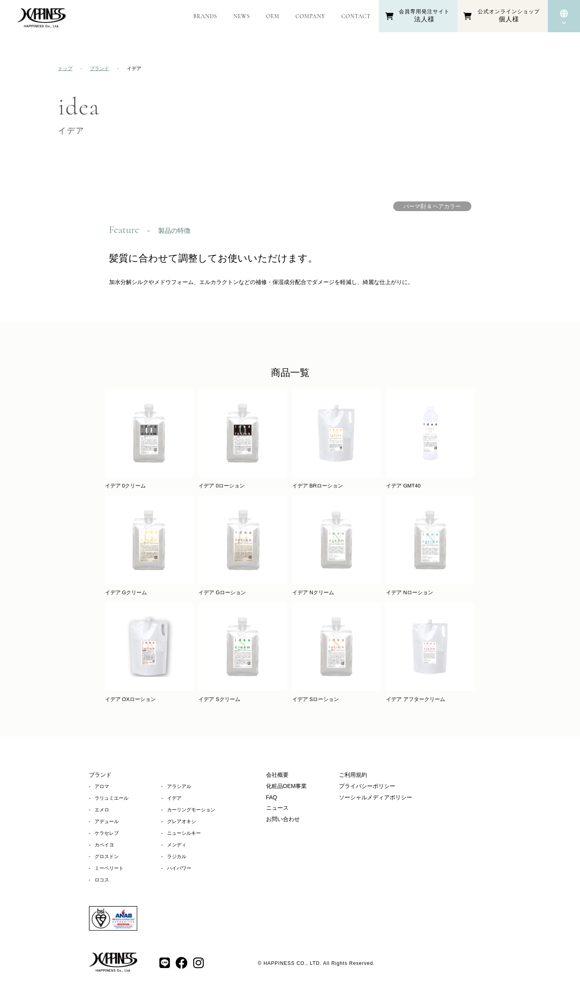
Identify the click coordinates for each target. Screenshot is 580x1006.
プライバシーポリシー (367, 786)
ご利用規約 (353, 775)
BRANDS (205, 16)
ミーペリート (109, 868)
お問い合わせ (283, 819)
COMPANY (310, 16)
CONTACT (356, 16)
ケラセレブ (107, 833)
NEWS (241, 16)
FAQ (271, 797)
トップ (65, 68)
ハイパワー (179, 868)
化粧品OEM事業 (286, 786)
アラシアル (179, 786)
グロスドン (107, 856)
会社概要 (277, 775)
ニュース (277, 808)
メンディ (176, 845)
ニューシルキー (184, 833)
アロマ (102, 786)
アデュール (107, 821)
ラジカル (176, 856)
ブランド (99, 68)
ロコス (102, 880)
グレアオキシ (181, 821)
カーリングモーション (191, 810)
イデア (174, 798)
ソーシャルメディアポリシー (375, 797)
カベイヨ (104, 845)
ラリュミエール (111, 798)
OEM (272, 16)
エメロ (102, 810)
